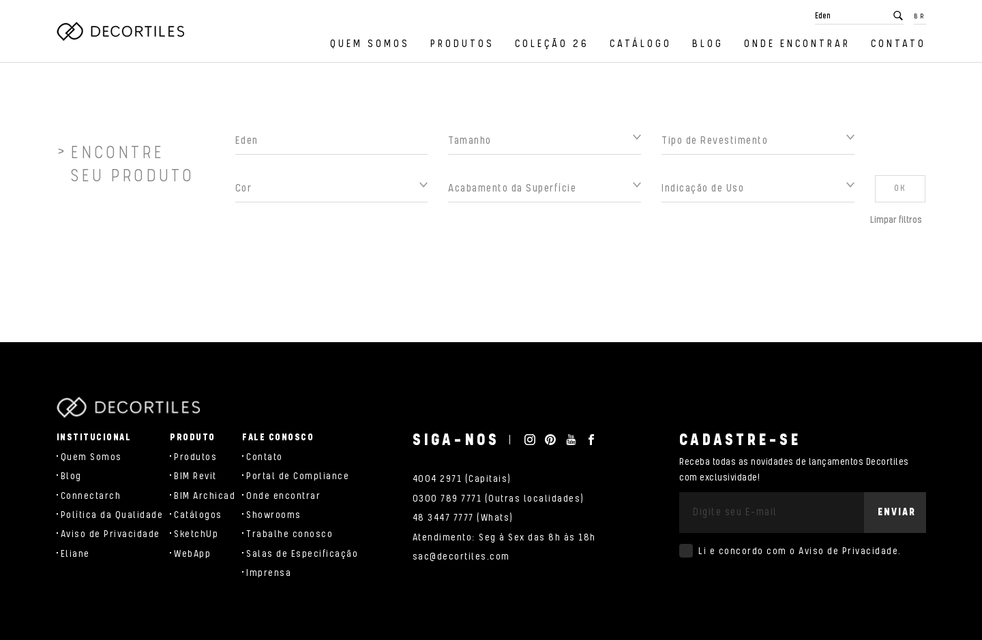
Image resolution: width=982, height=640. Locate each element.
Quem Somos (370, 44)
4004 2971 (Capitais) (462, 479)
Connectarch (91, 496)
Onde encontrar (797, 44)
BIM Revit (195, 476)
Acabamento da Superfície (512, 192)
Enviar (897, 512)
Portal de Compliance (297, 476)
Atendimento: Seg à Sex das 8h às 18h (504, 537)
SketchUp (196, 534)
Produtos (462, 44)
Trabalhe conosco (289, 534)
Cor (243, 192)
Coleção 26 (552, 44)
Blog (708, 44)
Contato (898, 44)
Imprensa (268, 573)
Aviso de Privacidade (110, 534)
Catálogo (641, 44)
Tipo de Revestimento (714, 144)
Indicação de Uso (702, 192)
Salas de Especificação (302, 554)
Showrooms (273, 515)
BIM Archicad (204, 496)
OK (900, 192)
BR (920, 16)
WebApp (192, 554)
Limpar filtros (896, 224)
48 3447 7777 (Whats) (463, 518)
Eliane (75, 554)
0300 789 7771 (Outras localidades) (498, 498)
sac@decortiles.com (461, 556)
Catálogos (198, 515)
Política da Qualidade (112, 515)
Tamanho (470, 144)
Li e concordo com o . (800, 551)
